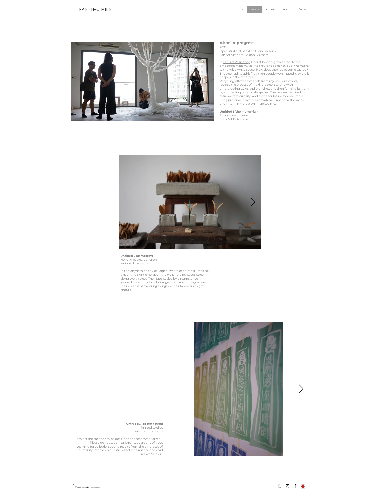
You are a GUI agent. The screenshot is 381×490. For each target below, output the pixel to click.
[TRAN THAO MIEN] (94, 9)
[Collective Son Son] (303, 486)
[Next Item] (205, 81)
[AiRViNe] (279, 486)
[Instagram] (287, 486)
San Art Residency (236, 62)
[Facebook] (295, 486)
